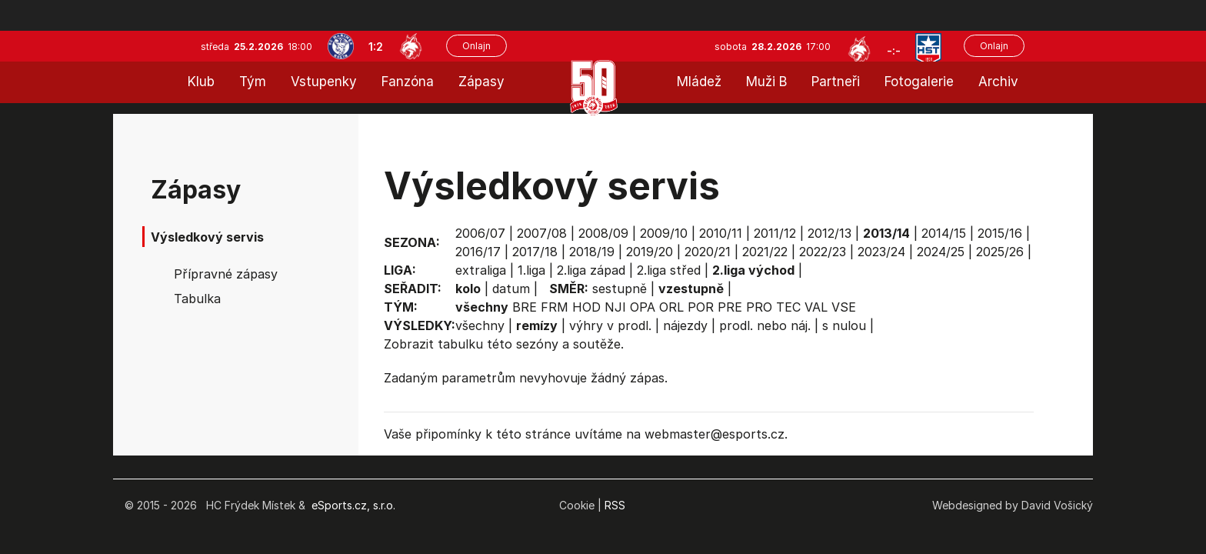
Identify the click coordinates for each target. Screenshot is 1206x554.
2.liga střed (669, 270)
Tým (252, 81)
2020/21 (708, 251)
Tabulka (197, 298)
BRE (524, 307)
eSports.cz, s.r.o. (353, 505)
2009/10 (664, 233)
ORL (671, 307)
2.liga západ (591, 270)
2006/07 (480, 233)
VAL (816, 307)
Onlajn (476, 46)
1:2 (375, 46)
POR (701, 307)
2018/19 (592, 251)
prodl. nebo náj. (765, 325)
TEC (788, 307)
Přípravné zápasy (226, 274)
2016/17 (478, 251)
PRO (759, 307)
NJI (615, 307)
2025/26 (1000, 251)
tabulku (460, 344)
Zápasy (481, 81)
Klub (201, 81)
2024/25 (940, 251)
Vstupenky (324, 81)
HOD (586, 307)
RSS (615, 505)
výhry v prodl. (610, 325)
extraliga (480, 270)
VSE (843, 307)
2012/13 (829, 233)
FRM (554, 307)
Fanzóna (407, 81)
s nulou (844, 325)
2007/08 (542, 233)
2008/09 (603, 233)
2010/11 (720, 233)
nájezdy (685, 325)
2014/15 (943, 233)
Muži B (766, 81)
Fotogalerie (919, 81)
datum (511, 288)
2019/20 (649, 251)
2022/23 (822, 251)
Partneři (835, 81)
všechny (480, 325)
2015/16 (1000, 233)
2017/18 (535, 251)
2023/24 (881, 251)
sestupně (619, 288)
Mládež (699, 81)
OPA (642, 307)
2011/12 (775, 233)
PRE (730, 307)
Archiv (998, 81)
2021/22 (765, 251)
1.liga (531, 270)
